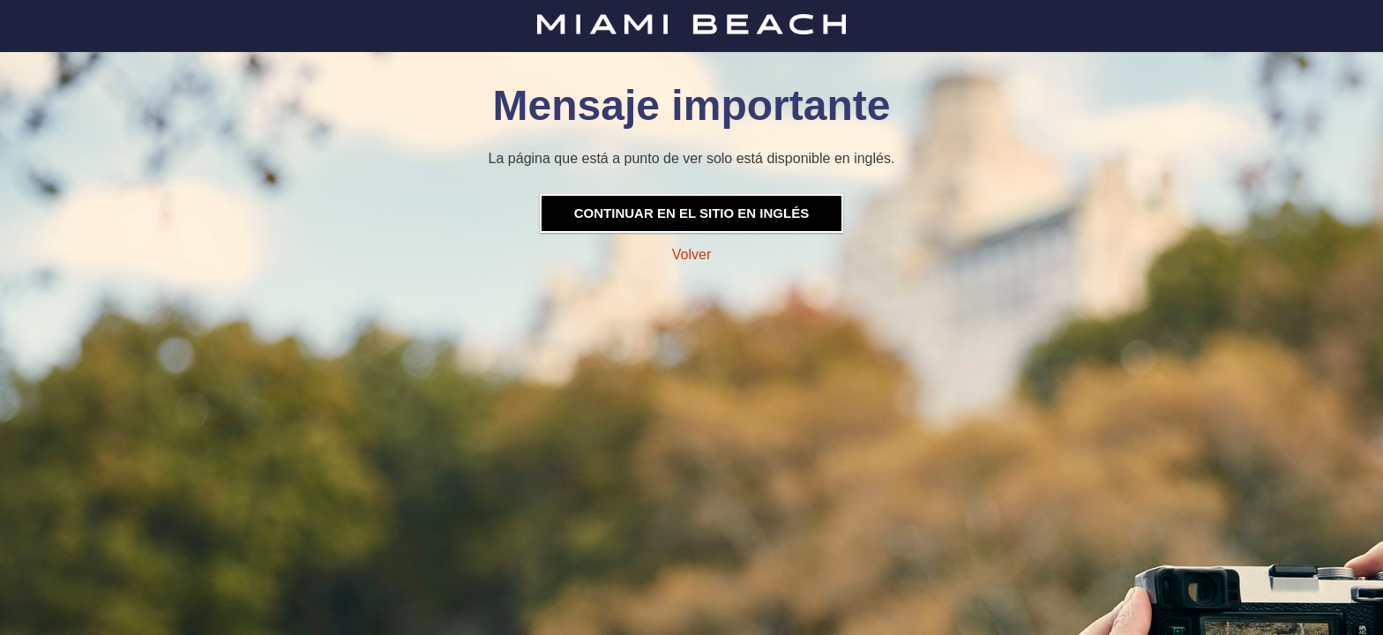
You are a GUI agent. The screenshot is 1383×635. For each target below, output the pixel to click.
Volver (691, 254)
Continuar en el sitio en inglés (691, 212)
